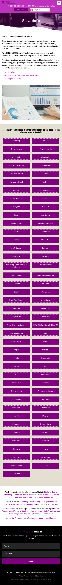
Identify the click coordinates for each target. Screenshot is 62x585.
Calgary (16, 215)
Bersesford (16, 441)
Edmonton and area (45, 223)
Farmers (17, 511)
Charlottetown (16, 391)
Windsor (46, 341)
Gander (16, 292)
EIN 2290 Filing (52, 504)
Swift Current (16, 248)
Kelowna (16, 190)
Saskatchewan (16, 275)
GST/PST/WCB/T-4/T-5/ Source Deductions (20, 504)
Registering (41, 504)
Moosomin (16, 256)
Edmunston (16, 399)
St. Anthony (45, 300)
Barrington (46, 350)
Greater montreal (16, 174)
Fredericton (46, 408)
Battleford (45, 256)
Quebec (45, 174)
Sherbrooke (45, 157)
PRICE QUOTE (21, 9)
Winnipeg (16, 141)
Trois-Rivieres (46, 165)
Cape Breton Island (16, 333)
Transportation (7, 511)
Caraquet (45, 432)
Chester (16, 358)
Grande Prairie (16, 223)
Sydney (45, 333)
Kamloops (45, 182)
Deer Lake (16, 308)
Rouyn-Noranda (16, 149)
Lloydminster (45, 232)
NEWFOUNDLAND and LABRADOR (45, 325)
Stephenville (16, 317)
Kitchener (48, 492)
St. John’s (45, 284)
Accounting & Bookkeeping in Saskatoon (16, 266)
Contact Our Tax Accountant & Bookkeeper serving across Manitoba (31, 518)
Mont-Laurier (16, 157)
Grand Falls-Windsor (16, 300)
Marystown (46, 292)
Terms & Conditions (37, 576)
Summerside (16, 383)
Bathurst (45, 441)
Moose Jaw (45, 240)
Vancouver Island (16, 182)
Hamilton (28, 497)
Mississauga (47, 495)
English (35, 9)
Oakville (56, 495)
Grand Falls (46, 399)
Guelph (39, 495)
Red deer (45, 207)
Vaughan (47, 497)
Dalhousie (16, 457)
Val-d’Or (46, 141)
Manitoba (16, 474)
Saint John (16, 416)
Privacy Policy (23, 576)
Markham (23, 495)
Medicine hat (45, 215)
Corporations (38, 514)
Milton (53, 497)
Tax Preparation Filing (49, 502)
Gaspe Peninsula (46, 149)
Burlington (10, 497)
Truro (16, 375)
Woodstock (16, 408)
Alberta (16, 240)
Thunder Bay (7, 495)
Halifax (45, 366)
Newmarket (31, 495)
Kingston (16, 366)
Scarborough (38, 497)
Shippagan (16, 432)
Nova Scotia (45, 375)
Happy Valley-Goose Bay (45, 275)
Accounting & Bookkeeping (29, 502)
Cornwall (45, 383)
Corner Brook (45, 317)
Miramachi (16, 424)
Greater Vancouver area (45, 190)
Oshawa (22, 497)
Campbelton (45, 457)
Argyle (16, 350)
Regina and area (46, 265)
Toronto (16, 495)
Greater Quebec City (16, 165)
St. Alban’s (16, 284)
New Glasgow (16, 341)
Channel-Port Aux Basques (16, 325)
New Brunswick (16, 465)
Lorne (46, 449)
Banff (45, 198)
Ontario (45, 465)
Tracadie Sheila (45, 424)
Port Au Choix (46, 308)
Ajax (16, 497)
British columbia (16, 198)
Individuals (48, 514)
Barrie (54, 492)
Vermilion (16, 232)
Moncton (45, 416)
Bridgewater (45, 358)
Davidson (45, 248)
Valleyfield (16, 207)
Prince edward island (45, 391)
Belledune (16, 449)
